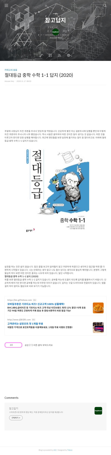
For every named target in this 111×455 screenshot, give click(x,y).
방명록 (51, 55)
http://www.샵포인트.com (19, 321)
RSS (60, 55)
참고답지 (55, 20)
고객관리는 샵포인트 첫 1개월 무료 (25, 325)
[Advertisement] (55, 371)
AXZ (54, 452)
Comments (11, 399)
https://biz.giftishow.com (19, 301)
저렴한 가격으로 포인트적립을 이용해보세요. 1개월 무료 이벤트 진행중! (39, 328)
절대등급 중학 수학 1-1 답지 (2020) (21, 278)
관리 (69, 55)
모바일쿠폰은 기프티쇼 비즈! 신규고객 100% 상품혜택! (36, 305)
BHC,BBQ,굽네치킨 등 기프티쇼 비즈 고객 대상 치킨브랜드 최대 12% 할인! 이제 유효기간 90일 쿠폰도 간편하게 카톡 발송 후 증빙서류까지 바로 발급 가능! (46, 311)
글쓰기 (41, 55)
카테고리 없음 (11, 70)
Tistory (69, 452)
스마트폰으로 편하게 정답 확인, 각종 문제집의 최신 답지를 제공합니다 (36, 414)
